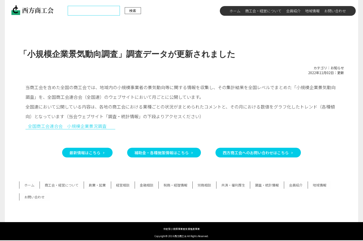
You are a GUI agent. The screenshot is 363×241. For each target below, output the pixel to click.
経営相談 (122, 185)
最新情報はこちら (84, 152)
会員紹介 (293, 10)
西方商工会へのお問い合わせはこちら (256, 152)
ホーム (235, 10)
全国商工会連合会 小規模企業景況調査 (67, 126)
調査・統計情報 (265, 185)
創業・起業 (96, 185)
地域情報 (312, 10)
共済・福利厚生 (231, 185)
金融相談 (145, 185)
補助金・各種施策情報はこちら (161, 152)
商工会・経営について (263, 10)
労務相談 (202, 185)
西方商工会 (32, 10)
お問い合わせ (335, 10)
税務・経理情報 (174, 185)
